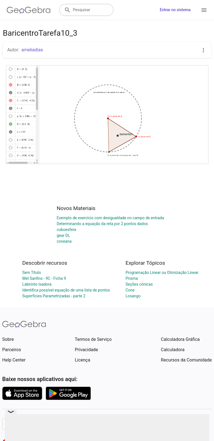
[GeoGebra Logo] (28, 10)
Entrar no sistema (175, 10)
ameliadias (32, 49)
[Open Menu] (204, 10)
